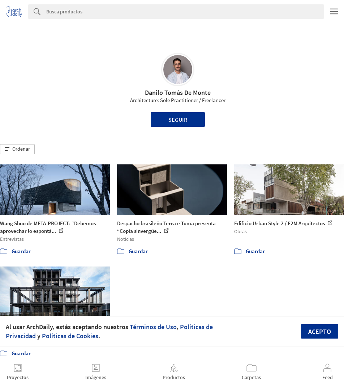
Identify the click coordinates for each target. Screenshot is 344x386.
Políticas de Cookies (70, 336)
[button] (17, 149)
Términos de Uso (153, 327)
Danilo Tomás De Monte (178, 92)
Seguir (178, 119)
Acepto (319, 331)
